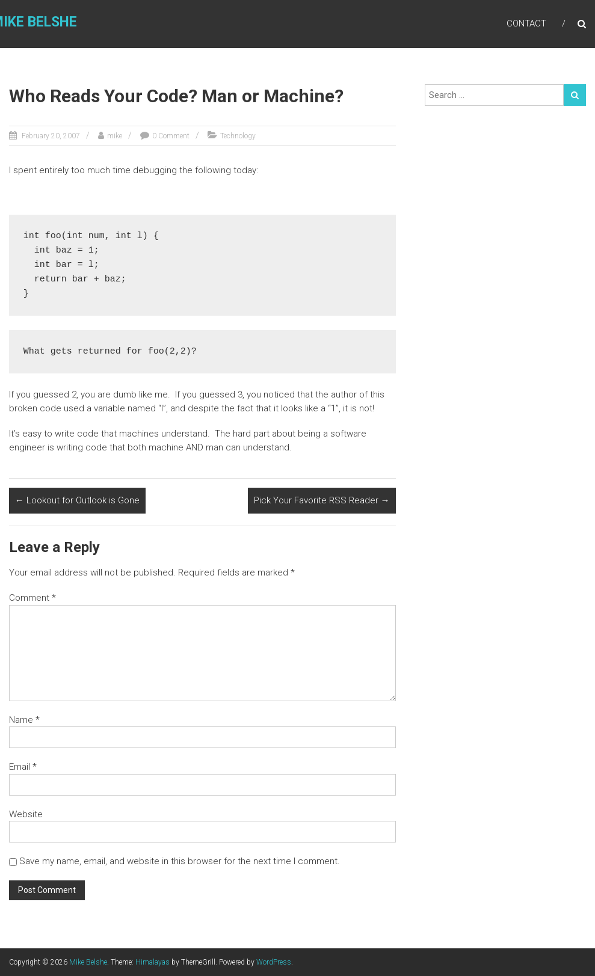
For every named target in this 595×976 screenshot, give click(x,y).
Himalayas (152, 962)
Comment (32, 597)
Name (24, 719)
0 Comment (171, 136)
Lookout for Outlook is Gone (77, 500)
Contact (526, 23)
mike (114, 136)
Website (26, 814)
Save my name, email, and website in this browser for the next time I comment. (179, 861)
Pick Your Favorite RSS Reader (322, 500)
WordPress (273, 962)
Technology (238, 136)
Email (23, 766)
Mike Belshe (88, 962)
